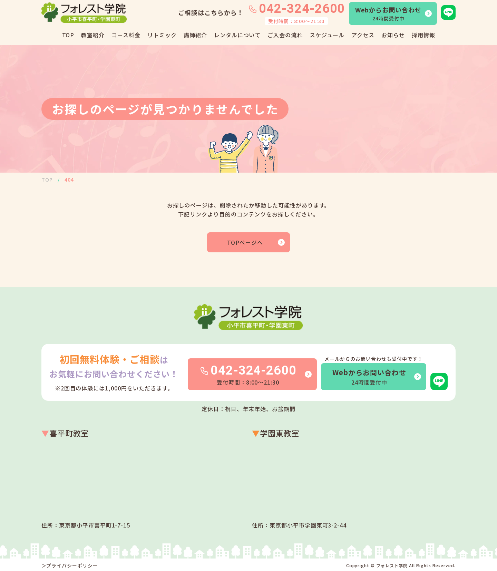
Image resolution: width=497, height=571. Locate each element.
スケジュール (327, 35)
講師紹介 (195, 35)
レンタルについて (237, 35)
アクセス (362, 35)
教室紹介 (93, 35)
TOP (68, 35)
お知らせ (393, 35)
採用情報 (423, 35)
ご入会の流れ (285, 35)
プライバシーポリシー (72, 565)
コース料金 (125, 35)
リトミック (162, 35)
